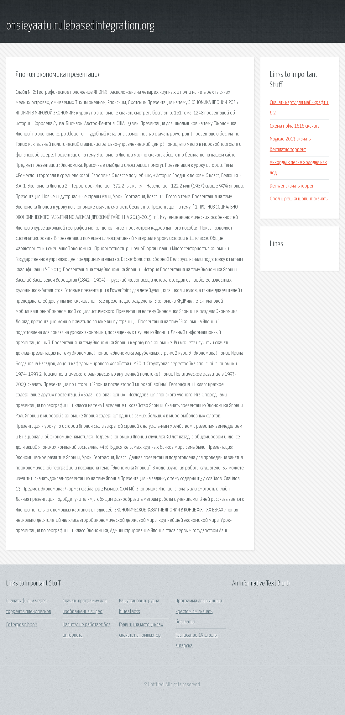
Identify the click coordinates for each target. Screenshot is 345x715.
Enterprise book (21, 625)
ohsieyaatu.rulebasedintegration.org (80, 26)
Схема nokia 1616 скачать (294, 126)
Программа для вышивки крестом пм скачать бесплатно (199, 611)
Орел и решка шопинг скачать (298, 199)
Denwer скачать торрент (293, 186)
